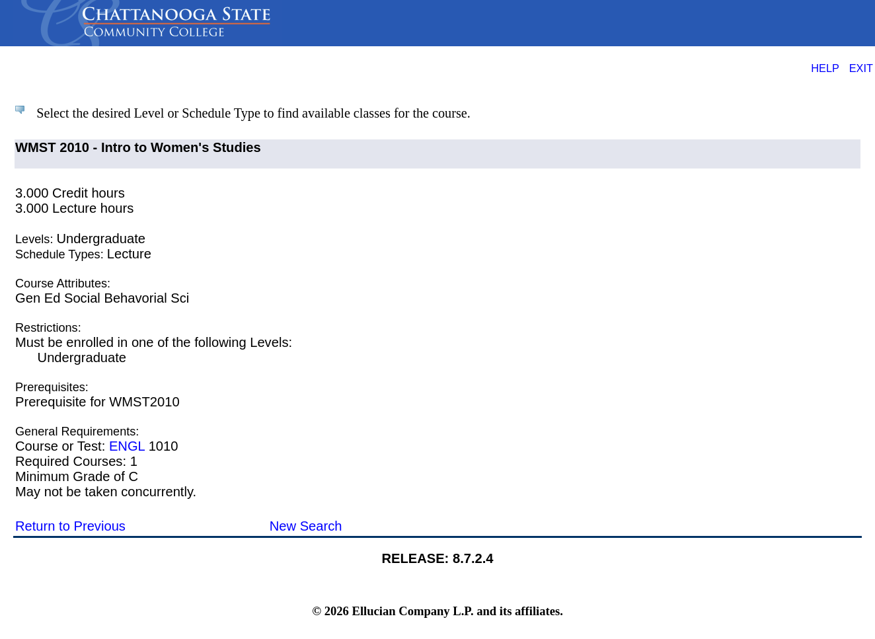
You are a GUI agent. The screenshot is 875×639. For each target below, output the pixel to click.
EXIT (861, 68)
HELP (825, 68)
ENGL (127, 446)
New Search (306, 526)
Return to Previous (70, 526)
